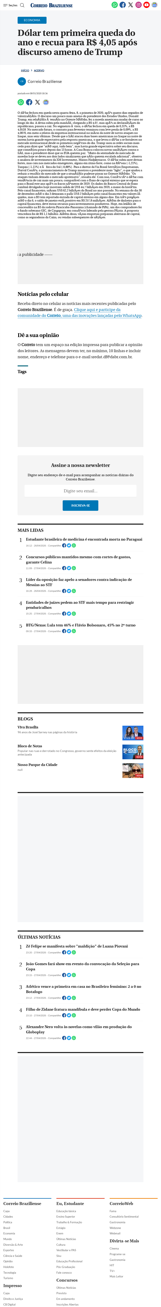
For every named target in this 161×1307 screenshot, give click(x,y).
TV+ (112, 1271)
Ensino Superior (65, 1216)
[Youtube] (146, 7)
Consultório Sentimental (124, 1216)
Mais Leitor (116, 1276)
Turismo (8, 1278)
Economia (9, 1233)
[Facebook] (122, 7)
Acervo (39, 70)
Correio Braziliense (22, 1203)
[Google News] (154, 7)
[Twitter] (130, 7)
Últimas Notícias (66, 1239)
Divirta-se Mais (124, 1241)
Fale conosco (64, 1272)
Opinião (8, 1261)
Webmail (115, 1233)
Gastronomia (117, 1222)
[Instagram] (138, 7)
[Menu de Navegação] (10, 5)
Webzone (115, 1228)
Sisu (58, 1255)
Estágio (60, 1228)
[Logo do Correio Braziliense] (52, 5)
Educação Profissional (69, 1261)
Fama (113, 1211)
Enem (59, 1233)
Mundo (7, 1239)
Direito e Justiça (13, 1298)
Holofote (8, 1267)
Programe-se (117, 1254)
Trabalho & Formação (69, 1222)
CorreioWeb (121, 1203)
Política (7, 1222)
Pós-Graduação (65, 1267)
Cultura (60, 1244)
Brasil (6, 1228)
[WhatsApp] (115, 7)
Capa (6, 1211)
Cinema (114, 1248)
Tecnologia (9, 1272)
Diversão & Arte (13, 1244)
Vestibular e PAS (66, 1250)
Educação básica (66, 1211)
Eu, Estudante (70, 1203)
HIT (112, 1265)
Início (25, 70)
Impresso (12, 1285)
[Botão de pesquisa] (21, 5)
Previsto (61, 1293)
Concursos (67, 1280)
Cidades (8, 1216)
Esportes (8, 1250)
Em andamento (65, 1298)
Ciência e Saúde (12, 1255)
